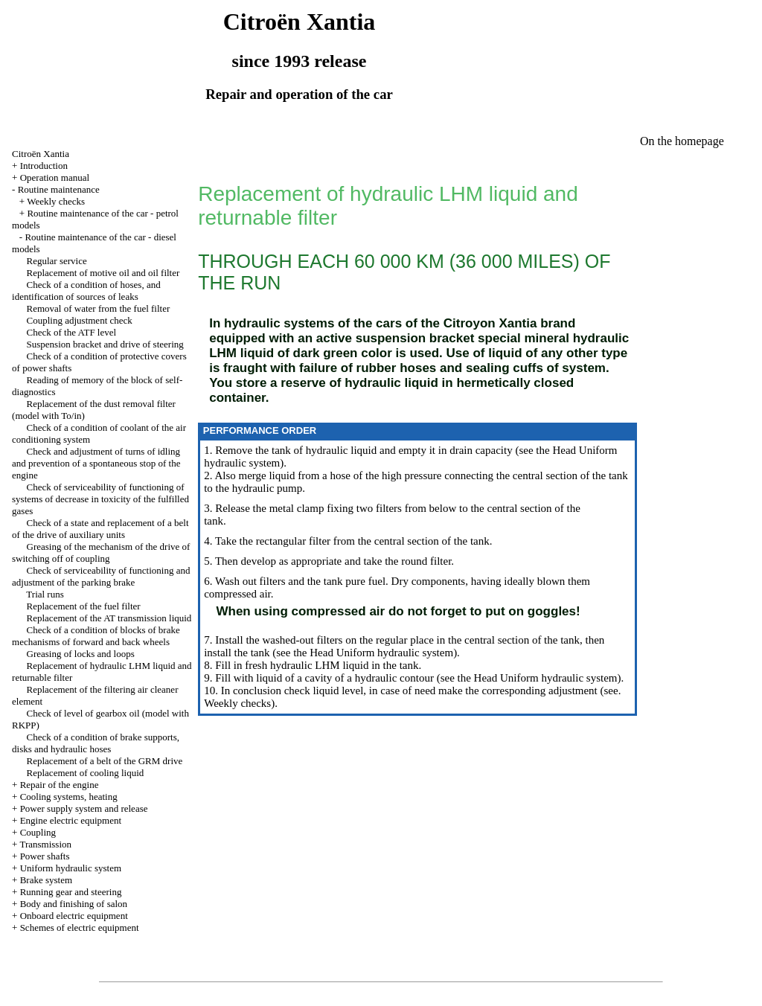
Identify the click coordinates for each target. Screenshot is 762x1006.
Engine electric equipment (70, 820)
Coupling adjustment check (79, 320)
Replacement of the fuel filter (84, 606)
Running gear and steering (71, 891)
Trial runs (44, 594)
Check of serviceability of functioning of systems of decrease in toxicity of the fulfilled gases (100, 498)
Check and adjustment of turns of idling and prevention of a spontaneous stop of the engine (96, 463)
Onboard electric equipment (74, 915)
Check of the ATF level (72, 332)
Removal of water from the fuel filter (98, 308)
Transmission (45, 844)
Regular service (57, 260)
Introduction (44, 165)
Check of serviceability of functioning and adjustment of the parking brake (101, 576)
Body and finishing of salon (73, 903)
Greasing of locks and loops (81, 653)
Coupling (38, 832)
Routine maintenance (59, 189)
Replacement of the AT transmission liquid (109, 618)
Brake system (46, 879)
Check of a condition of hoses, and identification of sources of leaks (86, 290)
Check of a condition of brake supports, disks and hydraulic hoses (95, 742)
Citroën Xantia (40, 153)
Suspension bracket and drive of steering (105, 344)
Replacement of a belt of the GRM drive (105, 760)
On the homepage (682, 141)
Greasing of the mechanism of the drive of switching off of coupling (101, 552)
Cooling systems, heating (69, 796)
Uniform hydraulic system (70, 868)
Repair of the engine (59, 784)
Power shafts (45, 856)
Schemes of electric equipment (79, 927)
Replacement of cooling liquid (85, 772)
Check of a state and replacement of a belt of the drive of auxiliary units (100, 528)
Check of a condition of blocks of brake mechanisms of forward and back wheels (96, 635)
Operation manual (55, 177)
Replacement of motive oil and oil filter (103, 272)
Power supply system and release (84, 808)
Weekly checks (56, 201)
